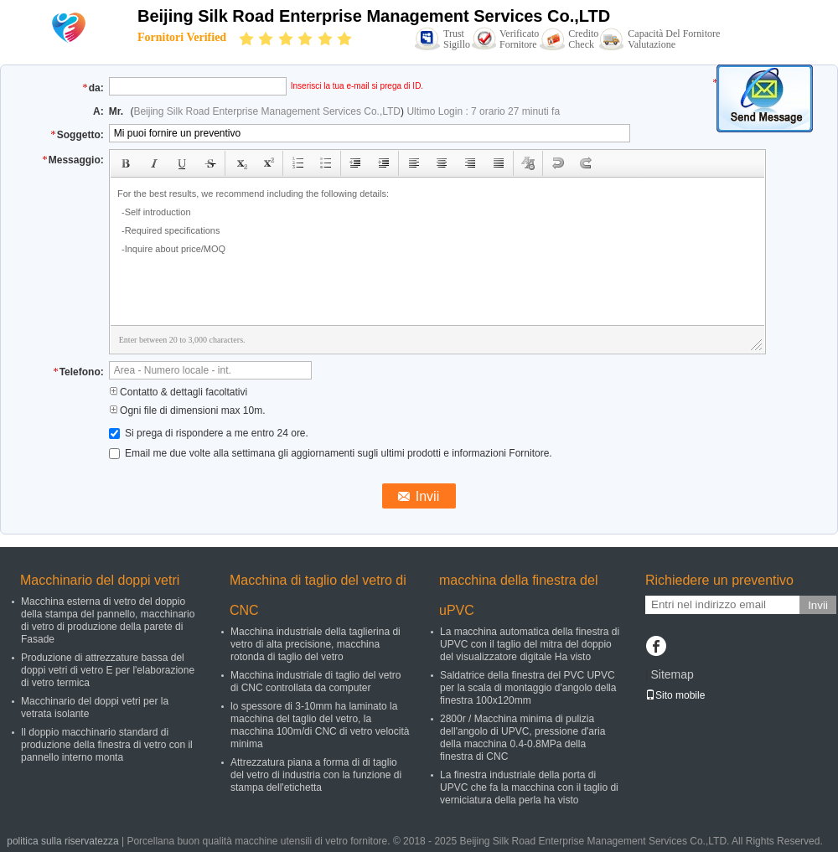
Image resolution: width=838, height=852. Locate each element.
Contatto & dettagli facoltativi (178, 392)
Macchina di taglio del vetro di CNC (318, 595)
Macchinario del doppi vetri (99, 580)
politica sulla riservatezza (62, 841)
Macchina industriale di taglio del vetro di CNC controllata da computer (315, 681)
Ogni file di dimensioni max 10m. (187, 410)
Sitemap (671, 674)
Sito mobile (675, 695)
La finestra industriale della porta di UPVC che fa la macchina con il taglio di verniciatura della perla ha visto (529, 787)
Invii (818, 605)
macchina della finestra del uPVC (518, 595)
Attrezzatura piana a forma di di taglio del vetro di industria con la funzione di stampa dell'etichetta (315, 774)
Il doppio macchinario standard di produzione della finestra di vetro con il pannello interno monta (107, 744)
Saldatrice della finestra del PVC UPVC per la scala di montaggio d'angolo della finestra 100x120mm (528, 687)
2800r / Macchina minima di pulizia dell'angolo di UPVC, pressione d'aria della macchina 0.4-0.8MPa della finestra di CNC (522, 737)
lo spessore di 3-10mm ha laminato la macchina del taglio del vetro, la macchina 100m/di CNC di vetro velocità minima (319, 725)
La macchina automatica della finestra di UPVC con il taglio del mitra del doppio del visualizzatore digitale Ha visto (529, 644)
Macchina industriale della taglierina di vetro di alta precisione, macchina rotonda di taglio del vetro (315, 644)
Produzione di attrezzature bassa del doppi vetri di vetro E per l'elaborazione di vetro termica (107, 670)
